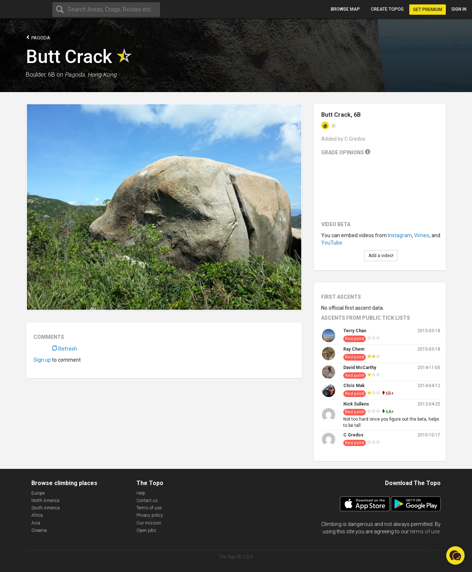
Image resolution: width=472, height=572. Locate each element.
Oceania (39, 530)
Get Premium (427, 9)
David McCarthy (359, 367)
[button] (455, 555)
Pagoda (38, 37)
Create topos (387, 9)
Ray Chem (353, 349)
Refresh (64, 349)
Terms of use (149, 507)
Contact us (147, 500)
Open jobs (146, 530)
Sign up (42, 360)
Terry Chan (354, 330)
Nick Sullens (356, 404)
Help (140, 493)
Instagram (400, 235)
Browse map (345, 9)
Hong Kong (102, 74)
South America (45, 507)
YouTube (331, 243)
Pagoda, (75, 74)
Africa (37, 515)
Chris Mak (354, 385)
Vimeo (421, 235)
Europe (38, 493)
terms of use (425, 531)
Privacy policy (149, 515)
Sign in (458, 9)
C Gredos (353, 435)
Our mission (148, 523)
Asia (35, 523)
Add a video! (380, 255)
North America (45, 500)
